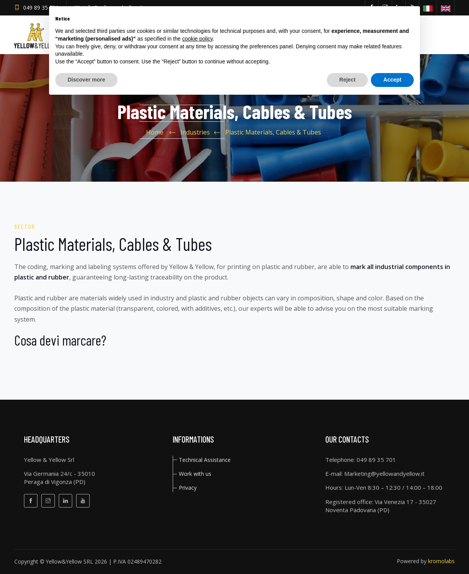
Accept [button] (392, 80)
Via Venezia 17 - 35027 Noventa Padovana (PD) (380, 506)
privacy (188, 487)
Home (154, 132)
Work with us (195, 473)
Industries (195, 132)
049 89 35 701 (41, 7)
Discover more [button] (86, 80)
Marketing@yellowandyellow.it (384, 473)
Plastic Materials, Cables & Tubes (273, 132)
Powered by (426, 561)
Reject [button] (347, 80)
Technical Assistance (205, 459)
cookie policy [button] (197, 39)
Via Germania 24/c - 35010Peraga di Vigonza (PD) (59, 477)
